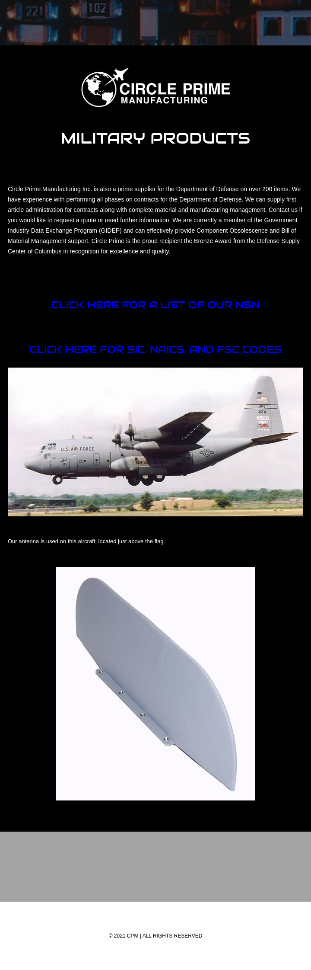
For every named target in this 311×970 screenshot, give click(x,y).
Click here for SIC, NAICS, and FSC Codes (155, 349)
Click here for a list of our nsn (155, 304)
